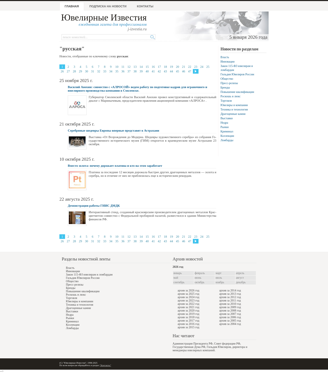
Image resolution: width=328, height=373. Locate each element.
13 (135, 66)
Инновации (227, 61)
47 (189, 71)
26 (62, 71)
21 (183, 66)
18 (165, 66)
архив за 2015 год (188, 327)
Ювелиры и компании (234, 105)
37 (129, 71)
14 (141, 66)
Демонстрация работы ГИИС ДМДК (94, 205)
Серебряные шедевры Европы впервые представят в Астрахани (113, 130)
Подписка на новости (108, 6)
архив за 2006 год (230, 317)
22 (189, 66)
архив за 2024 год (188, 297)
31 (92, 71)
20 (177, 66)
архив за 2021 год (188, 307)
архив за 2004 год (230, 324)
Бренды (225, 87)
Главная (72, 6)
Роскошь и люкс (230, 96)
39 (141, 71)
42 (159, 71)
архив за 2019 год (188, 313)
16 (153, 66)
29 (80, 71)
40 (147, 71)
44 (171, 71)
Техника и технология (234, 109)
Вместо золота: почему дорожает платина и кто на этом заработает (115, 165)
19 (171, 66)
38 (135, 71)
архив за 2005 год (230, 320)
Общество (226, 78)
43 (165, 71)
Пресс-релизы (229, 83)
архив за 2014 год (230, 290)
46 (183, 71)
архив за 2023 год (188, 300)
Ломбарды (226, 140)
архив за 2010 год (230, 303)
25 (207, 66)
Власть (224, 57)
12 (129, 66)
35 (116, 71)
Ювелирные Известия (104, 17)
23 (195, 66)
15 (147, 66)
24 (201, 66)
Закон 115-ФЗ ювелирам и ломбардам (89, 274)
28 (74, 71)
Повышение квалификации (237, 92)
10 (116, 66)
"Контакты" (105, 365)
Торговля (226, 100)
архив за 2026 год (188, 290)
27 (68, 71)
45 (177, 71)
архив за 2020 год (188, 310)
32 (98, 71)
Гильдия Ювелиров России (237, 74)
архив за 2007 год (230, 313)
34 (110, 71)
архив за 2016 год (188, 324)
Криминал (226, 131)
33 (104, 71)
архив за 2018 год (188, 317)
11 (122, 66)
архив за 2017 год (188, 320)
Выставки (226, 118)
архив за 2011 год (230, 300)
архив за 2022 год (188, 303)
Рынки (224, 127)
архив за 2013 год (230, 293)
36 (122, 71)
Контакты (145, 6)
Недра (224, 122)
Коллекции (227, 135)
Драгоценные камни (233, 113)
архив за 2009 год (230, 307)
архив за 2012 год (230, 297)
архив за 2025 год (188, 293)
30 (86, 71)
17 (159, 66)
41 (153, 71)
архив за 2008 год (230, 310)
